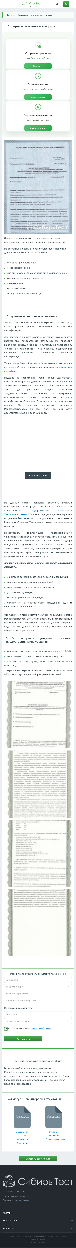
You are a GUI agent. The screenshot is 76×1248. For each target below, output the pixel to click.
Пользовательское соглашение (16, 1200)
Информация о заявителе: (18, 1008)
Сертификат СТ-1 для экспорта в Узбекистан (22, 1137)
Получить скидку (38, 128)
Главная (11, 15)
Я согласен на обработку (29, 1028)
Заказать (38, 66)
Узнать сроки (38, 97)
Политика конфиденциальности (16, 1196)
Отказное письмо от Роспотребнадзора (53, 1136)
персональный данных (41, 1028)
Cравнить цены (38, 475)
